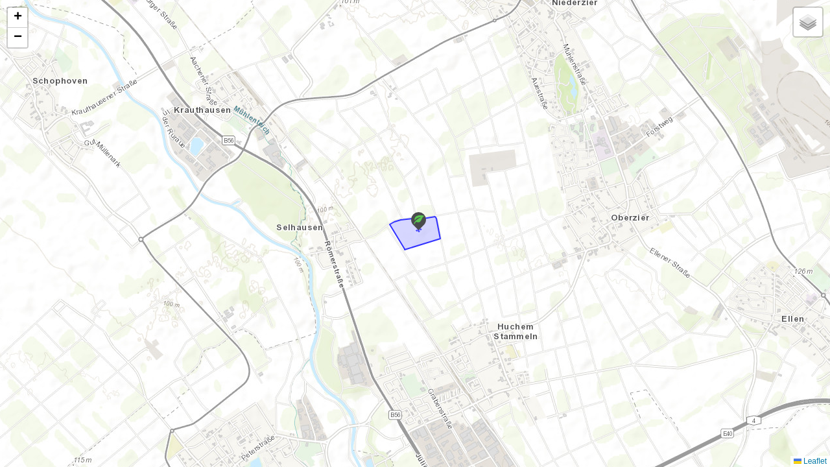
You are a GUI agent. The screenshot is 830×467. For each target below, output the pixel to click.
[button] (418, 221)
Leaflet (810, 461)
